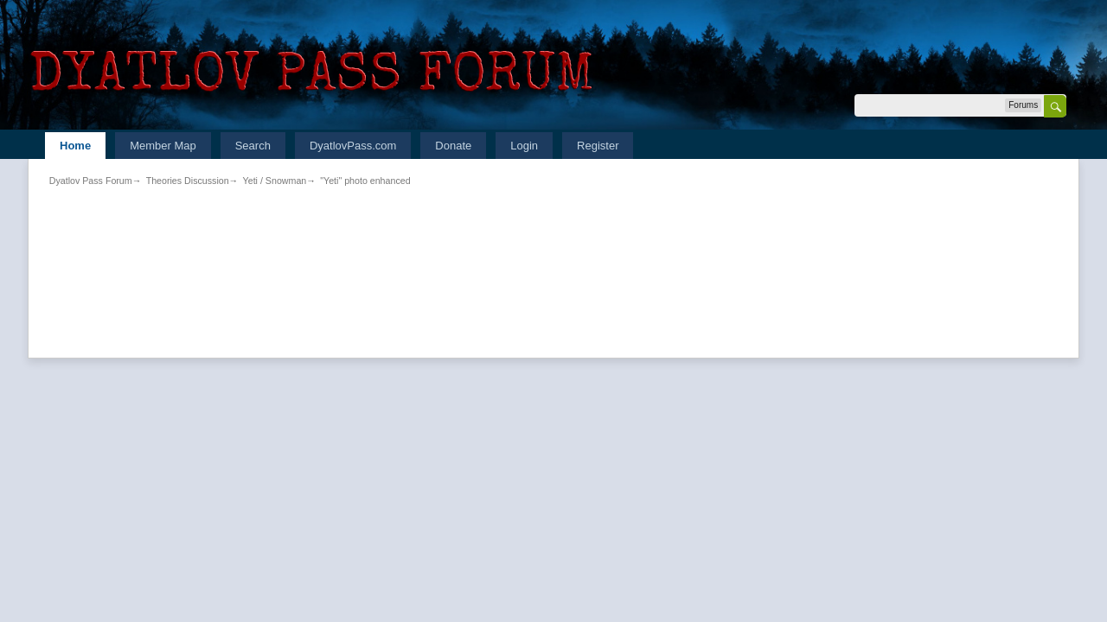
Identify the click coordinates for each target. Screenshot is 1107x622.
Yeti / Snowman (275, 180)
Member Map (163, 145)
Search (253, 145)
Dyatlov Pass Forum (90, 180)
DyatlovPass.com (353, 145)
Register (597, 145)
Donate (453, 145)
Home (75, 145)
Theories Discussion (187, 180)
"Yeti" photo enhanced (365, 180)
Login (524, 145)
